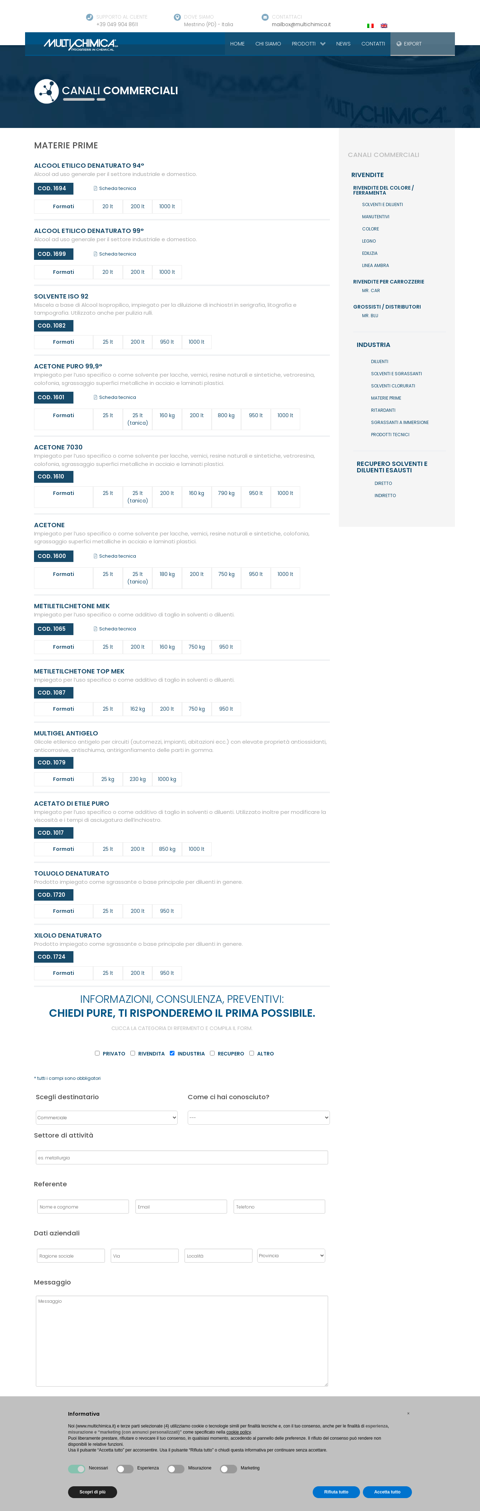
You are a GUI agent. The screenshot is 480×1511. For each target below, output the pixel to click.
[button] (408, 1413)
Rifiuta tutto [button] (336, 1492)
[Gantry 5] (72, 44)
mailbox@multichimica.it (301, 24)
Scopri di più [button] (93, 1492)
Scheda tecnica (115, 188)
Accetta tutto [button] (387, 1492)
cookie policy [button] (238, 1432)
